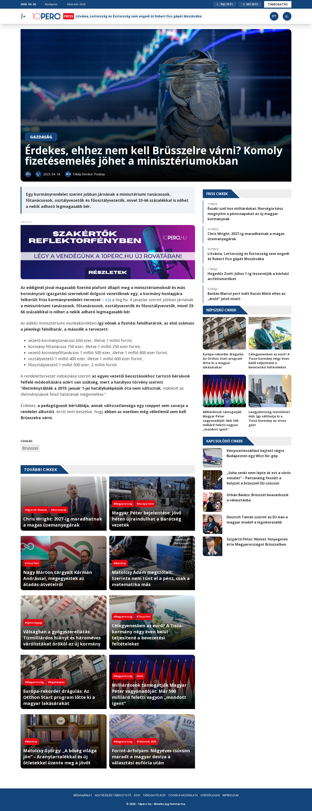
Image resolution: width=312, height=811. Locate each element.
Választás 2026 (74, 4)
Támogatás (278, 4)
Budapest (49, 4)
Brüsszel (30, 448)
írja (108, 299)
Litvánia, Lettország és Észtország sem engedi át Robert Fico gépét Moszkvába (139, 16)
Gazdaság (41, 137)
